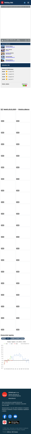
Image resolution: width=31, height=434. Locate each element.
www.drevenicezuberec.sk (10, 47)
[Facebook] (5, 416)
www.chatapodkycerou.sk (10, 60)
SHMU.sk (9, 431)
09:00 (8, 338)
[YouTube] (15, 416)
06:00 (3, 338)
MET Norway (15, 431)
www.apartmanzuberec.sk (10, 57)
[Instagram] (10, 416)
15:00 (17, 338)
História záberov (23, 109)
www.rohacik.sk (8, 53)
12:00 (13, 338)
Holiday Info (5, 2)
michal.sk (7, 50)
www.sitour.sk (12, 398)
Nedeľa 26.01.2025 (10, 109)
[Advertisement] (15, 97)
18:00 (22, 338)
